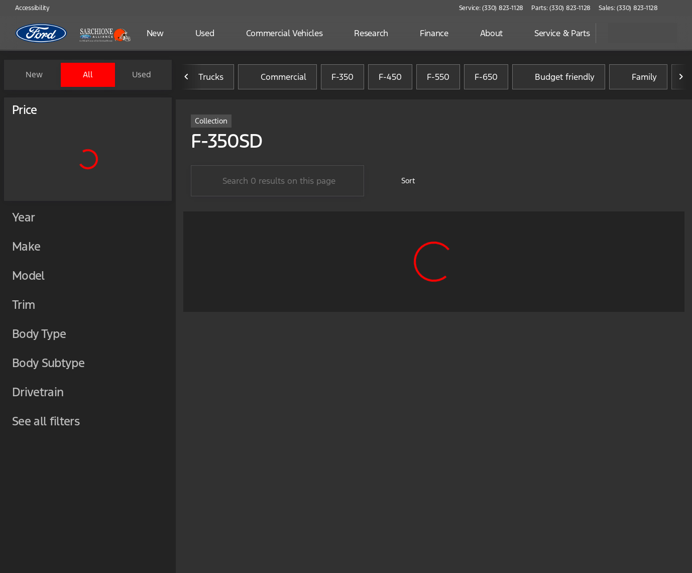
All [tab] (88, 74)
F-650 (486, 76)
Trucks (204, 76)
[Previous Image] (187, 76)
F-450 (390, 76)
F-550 (438, 76)
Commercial (277, 76)
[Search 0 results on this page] (277, 181)
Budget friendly (559, 76)
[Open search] (575, 33)
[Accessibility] (28, 8)
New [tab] (34, 74)
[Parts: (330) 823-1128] (561, 8)
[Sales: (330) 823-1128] (628, 8)
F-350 (342, 76)
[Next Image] (681, 76)
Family (638, 76)
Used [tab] (141, 74)
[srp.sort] (402, 181)
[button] (680, 8)
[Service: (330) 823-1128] (491, 8)
